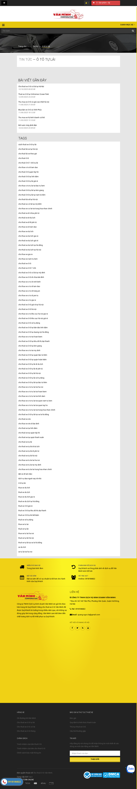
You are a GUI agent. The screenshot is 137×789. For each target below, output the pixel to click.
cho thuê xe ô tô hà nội (27, 309)
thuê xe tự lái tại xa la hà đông (30, 543)
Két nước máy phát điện (27, 125)
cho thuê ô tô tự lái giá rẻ (28, 181)
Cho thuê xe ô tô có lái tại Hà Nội (31, 87)
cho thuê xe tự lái (25, 442)
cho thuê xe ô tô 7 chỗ (27, 268)
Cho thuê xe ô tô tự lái (26, 722)
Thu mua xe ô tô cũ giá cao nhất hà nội (33, 102)
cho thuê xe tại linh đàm (27, 428)
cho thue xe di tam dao (27, 227)
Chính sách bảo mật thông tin (29, 753)
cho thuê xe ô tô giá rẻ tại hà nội (31, 305)
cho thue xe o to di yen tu (28, 296)
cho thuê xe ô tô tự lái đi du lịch (30, 364)
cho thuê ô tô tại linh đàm (28, 177)
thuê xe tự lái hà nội (26, 538)
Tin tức (29, 46)
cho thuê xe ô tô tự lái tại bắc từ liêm (32, 382)
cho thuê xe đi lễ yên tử (27, 222)
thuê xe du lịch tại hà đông (28, 501)
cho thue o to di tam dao (28, 167)
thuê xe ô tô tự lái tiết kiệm (28, 515)
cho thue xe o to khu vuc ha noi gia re (33, 314)
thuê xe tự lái (23, 529)
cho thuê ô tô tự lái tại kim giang (31, 190)
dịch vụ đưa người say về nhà (29, 479)
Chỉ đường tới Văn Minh (26, 718)
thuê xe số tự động (25, 520)
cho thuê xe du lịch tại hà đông (30, 245)
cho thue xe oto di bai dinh (28, 424)
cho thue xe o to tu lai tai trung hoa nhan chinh (36, 410)
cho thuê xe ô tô (24, 264)
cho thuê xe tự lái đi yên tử (28, 451)
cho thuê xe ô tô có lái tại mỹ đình (31, 273)
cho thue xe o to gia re (27, 300)
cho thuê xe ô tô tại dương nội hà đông (33, 332)
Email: (73, 615)
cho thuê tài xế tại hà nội (28, 199)
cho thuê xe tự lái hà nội (27, 456)
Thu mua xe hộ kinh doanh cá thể (31, 118)
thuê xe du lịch (24, 492)
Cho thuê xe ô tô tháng (26, 731)
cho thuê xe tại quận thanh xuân (31, 437)
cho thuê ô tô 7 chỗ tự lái (28, 163)
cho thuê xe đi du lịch (26, 218)
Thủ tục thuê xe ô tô (78, 727)
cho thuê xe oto (24, 419)
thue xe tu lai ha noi (26, 533)
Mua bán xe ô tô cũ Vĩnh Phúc (30, 110)
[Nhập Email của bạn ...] (95, 753)
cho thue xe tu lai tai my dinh (29, 465)
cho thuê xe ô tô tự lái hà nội (29, 373)
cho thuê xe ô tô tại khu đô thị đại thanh (34, 341)
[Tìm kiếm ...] (68, 31)
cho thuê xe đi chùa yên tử (28, 213)
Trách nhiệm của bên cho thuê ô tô (31, 748)
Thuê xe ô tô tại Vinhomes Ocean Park (33, 94)
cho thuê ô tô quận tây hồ (28, 172)
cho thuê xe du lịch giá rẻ (28, 241)
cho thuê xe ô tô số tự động (29, 323)
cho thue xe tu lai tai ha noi (29, 460)
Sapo (30, 777)
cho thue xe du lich (25, 231)
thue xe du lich (24, 488)
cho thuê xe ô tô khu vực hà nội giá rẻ (33, 318)
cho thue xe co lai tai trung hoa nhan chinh (35, 209)
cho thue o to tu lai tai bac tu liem (31, 186)
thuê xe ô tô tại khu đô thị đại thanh (32, 511)
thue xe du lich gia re (26, 497)
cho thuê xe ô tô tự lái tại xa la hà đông (33, 415)
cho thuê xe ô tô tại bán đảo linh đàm (33, 328)
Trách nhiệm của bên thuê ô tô (29, 744)
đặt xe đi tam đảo (25, 474)
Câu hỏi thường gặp (78, 731)
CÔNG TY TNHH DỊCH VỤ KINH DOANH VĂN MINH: (93, 597)
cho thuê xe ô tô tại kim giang (30, 346)
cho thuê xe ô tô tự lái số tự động (31, 378)
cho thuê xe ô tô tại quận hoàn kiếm (32, 360)
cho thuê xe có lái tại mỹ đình (30, 204)
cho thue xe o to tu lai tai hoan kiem (32, 392)
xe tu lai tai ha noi (25, 552)
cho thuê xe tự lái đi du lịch (29, 447)
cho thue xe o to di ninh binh (29, 282)
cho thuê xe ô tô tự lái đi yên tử (30, 369)
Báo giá (73, 718)
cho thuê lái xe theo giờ (27, 154)
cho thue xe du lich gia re (28, 236)
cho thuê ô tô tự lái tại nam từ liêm (31, 195)
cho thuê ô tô (23, 158)
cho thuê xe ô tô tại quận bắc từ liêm (32, 355)
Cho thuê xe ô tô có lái (26, 727)
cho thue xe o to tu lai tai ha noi (30, 387)
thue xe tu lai (23, 524)
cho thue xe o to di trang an (29, 291)
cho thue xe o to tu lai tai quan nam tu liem (35, 401)
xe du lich (22, 547)
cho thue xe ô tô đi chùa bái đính (31, 277)
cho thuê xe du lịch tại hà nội (29, 250)
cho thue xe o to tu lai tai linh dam (31, 396)
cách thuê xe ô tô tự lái (27, 145)
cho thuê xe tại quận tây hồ (29, 433)
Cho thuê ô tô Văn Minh (42, 773)
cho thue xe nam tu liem (28, 259)
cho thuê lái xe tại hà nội (28, 149)
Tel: (72, 609)
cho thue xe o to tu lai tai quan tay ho (33, 405)
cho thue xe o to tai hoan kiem (30, 337)
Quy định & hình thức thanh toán (83, 722)
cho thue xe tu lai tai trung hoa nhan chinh (35, 469)
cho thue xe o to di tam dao (29, 286)
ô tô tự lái (22, 483)
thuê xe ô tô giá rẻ (25, 506)
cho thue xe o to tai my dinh (29, 350)
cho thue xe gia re (25, 254)
